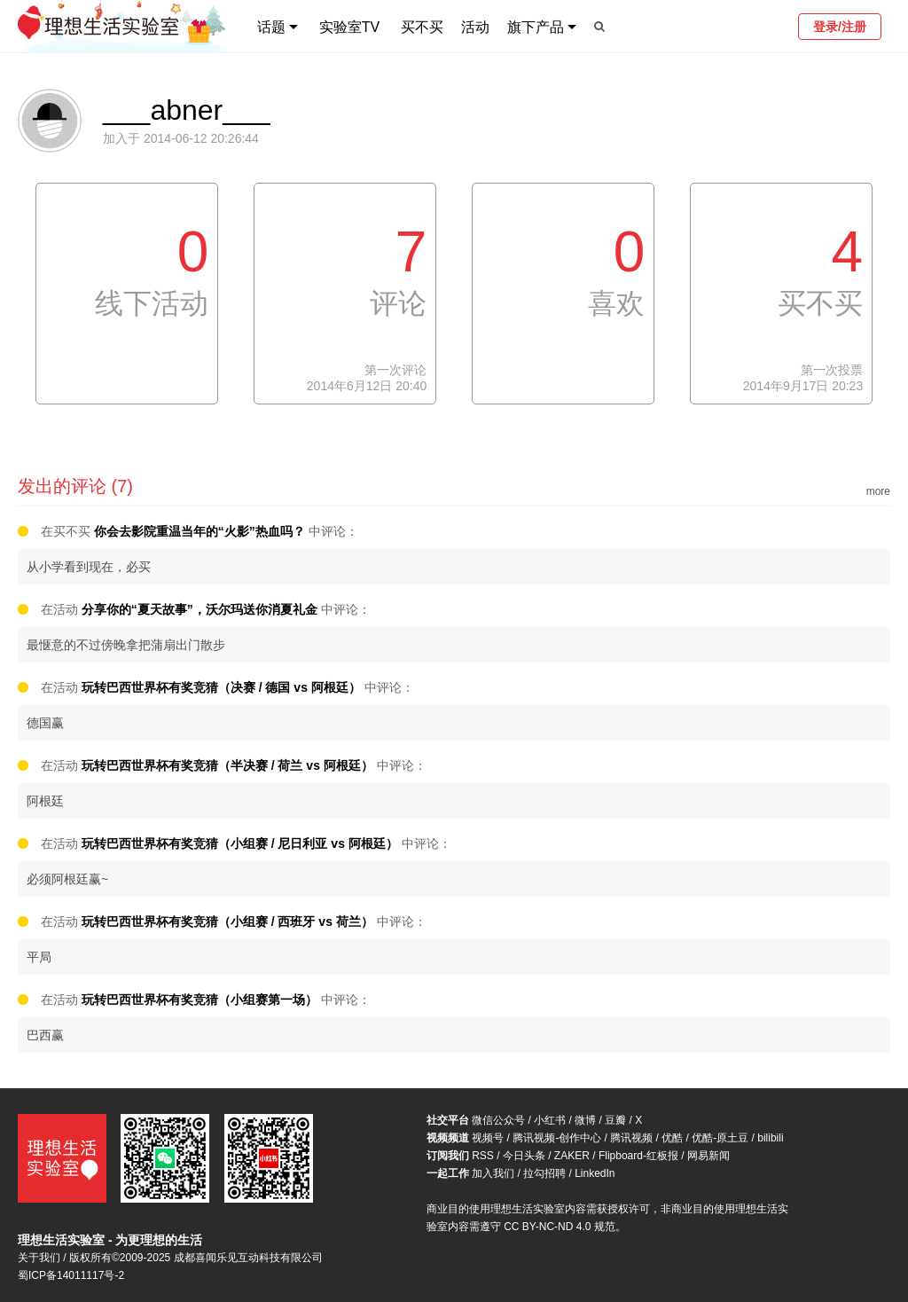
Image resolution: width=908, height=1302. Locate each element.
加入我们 (493, 1173)
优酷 (672, 1138)
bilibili (770, 1138)
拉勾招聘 (544, 1173)
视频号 (488, 1138)
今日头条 (524, 1155)
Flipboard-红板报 (638, 1155)
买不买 (422, 27)
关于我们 (39, 1257)
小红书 (550, 1120)
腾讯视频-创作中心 (557, 1138)
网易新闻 (708, 1155)
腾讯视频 (631, 1138)
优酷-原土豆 (720, 1138)
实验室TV (349, 27)
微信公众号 (498, 1120)
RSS (483, 1155)
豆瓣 (615, 1120)
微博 (585, 1120)
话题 (271, 27)
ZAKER (572, 1155)
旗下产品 (535, 27)
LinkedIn (594, 1173)
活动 (475, 27)
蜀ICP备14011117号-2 (71, 1275)
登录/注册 (839, 27)
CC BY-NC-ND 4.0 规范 (559, 1226)
